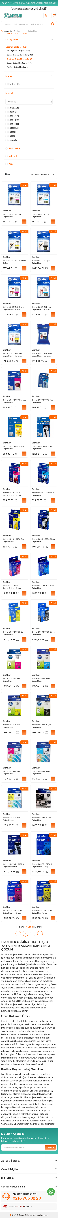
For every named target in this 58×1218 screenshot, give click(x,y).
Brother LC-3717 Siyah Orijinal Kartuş (41, 261)
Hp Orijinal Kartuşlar (18, 50)
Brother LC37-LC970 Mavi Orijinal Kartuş (42, 401)
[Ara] (52, 24)
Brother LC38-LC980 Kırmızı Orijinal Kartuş (12, 494)
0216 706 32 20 (27, 1198)
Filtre (15, 174)
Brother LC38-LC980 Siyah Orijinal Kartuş (43, 540)
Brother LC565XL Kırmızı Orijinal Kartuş (13, 772)
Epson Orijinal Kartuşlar (19, 63)
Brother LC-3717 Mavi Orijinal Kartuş (40, 215)
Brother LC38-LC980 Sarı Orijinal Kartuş (13, 540)
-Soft (13, 1215)
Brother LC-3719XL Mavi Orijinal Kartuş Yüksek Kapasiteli (42, 308)
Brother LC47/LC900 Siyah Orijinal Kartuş (43, 633)
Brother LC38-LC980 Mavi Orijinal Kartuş (43, 494)
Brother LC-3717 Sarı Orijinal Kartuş (14, 261)
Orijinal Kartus (16, 47)
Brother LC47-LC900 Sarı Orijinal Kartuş (13, 633)
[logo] (14, 16)
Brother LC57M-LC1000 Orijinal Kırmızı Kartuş (13, 911)
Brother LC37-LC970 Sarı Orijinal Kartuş (13, 447)
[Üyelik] (46, 15)
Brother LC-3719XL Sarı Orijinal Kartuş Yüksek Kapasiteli (12, 354)
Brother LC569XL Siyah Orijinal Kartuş (41, 819)
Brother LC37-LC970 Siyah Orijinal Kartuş (43, 447)
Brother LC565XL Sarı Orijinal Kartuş (11, 819)
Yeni (9, 164)
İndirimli (11, 156)
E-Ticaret (20, 1215)
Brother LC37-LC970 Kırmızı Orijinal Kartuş (14, 401)
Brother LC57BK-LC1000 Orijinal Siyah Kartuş (13, 865)
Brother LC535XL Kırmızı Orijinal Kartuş (13, 679)
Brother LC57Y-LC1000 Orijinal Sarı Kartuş (42, 911)
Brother (7, 210)
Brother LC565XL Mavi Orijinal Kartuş (41, 772)
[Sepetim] (54, 15)
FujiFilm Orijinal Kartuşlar (19, 67)
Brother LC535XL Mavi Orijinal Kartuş (41, 679)
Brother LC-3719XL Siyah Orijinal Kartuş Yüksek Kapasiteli (42, 354)
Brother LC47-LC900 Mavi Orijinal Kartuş (43, 587)
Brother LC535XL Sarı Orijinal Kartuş (11, 726)
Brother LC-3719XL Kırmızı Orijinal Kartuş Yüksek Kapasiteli (13, 308)
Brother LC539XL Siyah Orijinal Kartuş (41, 726)
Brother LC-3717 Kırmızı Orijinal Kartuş (12, 215)
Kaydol (50, 1147)
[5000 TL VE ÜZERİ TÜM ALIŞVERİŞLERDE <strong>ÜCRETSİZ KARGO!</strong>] (29, 3)
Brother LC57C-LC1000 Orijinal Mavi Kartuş (42, 865)
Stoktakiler (13, 148)
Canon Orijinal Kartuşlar (20, 55)
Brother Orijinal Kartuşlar (20, 59)
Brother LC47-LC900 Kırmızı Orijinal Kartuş (12, 587)
